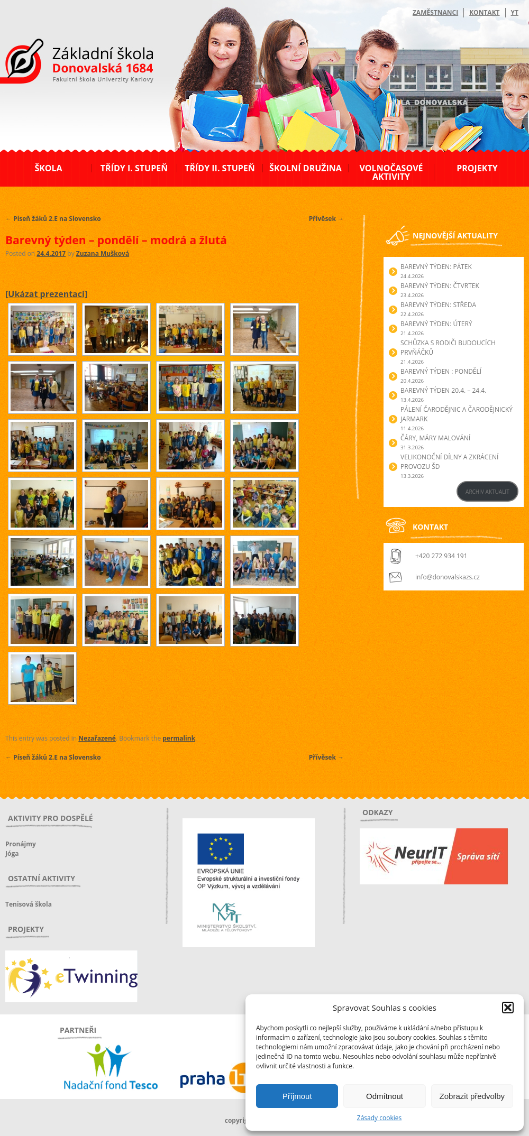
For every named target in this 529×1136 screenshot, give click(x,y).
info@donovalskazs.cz (447, 576)
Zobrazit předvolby (472, 1096)
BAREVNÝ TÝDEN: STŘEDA (438, 304)
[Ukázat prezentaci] (46, 294)
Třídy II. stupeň (220, 168)
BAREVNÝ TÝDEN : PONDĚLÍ (440, 371)
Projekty (477, 168)
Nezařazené (97, 738)
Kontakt (484, 12)
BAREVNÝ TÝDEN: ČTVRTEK (439, 285)
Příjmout (297, 1096)
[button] (508, 1007)
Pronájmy (20, 843)
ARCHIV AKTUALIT (487, 491)
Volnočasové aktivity (391, 172)
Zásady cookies (379, 1117)
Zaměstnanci (435, 12)
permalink (178, 738)
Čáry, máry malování (435, 437)
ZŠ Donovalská (62, 63)
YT (514, 12)
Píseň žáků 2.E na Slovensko (53, 218)
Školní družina (305, 168)
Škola (48, 168)
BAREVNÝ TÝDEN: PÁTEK (436, 266)
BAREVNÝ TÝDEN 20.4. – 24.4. (443, 390)
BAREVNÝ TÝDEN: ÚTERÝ (436, 323)
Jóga (12, 853)
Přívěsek (326, 218)
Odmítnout (384, 1096)
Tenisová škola (28, 904)
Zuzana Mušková (102, 253)
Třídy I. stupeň (134, 168)
